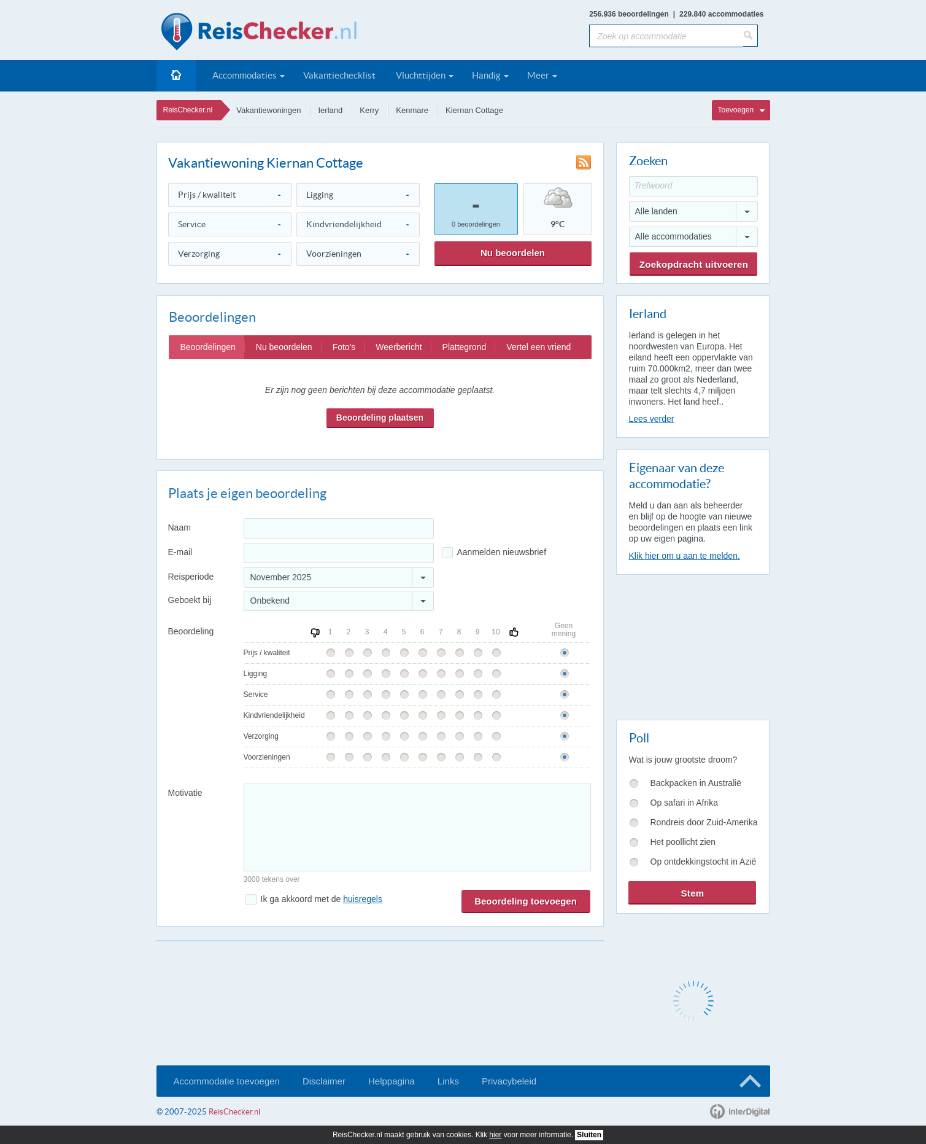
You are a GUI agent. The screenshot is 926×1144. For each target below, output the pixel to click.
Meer (538, 75)
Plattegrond (464, 347)
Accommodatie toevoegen (227, 1081)
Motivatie (185, 793)
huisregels (362, 899)
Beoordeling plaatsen (379, 417)
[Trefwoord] (693, 186)
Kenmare (412, 110)
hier (495, 1134)
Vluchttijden (421, 75)
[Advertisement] (692, 644)
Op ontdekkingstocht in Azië (703, 861)
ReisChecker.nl (188, 110)
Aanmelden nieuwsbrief (502, 552)
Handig (486, 75)
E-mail (180, 552)
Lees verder (651, 419)
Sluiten (589, 1134)
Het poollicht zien (683, 842)
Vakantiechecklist (339, 75)
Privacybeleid (509, 1081)
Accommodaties (244, 75)
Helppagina (391, 1081)
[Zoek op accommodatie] (666, 36)
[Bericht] (417, 827)
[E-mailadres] (339, 553)
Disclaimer (324, 1081)
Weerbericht (399, 347)
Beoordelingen (208, 347)
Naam (179, 527)
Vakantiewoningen (268, 110)
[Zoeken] (750, 36)
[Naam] (339, 528)
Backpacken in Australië (696, 783)
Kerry (369, 110)
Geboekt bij (190, 600)
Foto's (344, 347)
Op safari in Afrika (684, 802)
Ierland (330, 110)
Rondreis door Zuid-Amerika (704, 822)
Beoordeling (191, 631)
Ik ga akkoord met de (321, 899)
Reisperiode (191, 577)
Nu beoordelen (512, 252)
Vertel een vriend (538, 347)
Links (448, 1081)
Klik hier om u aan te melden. (684, 556)
